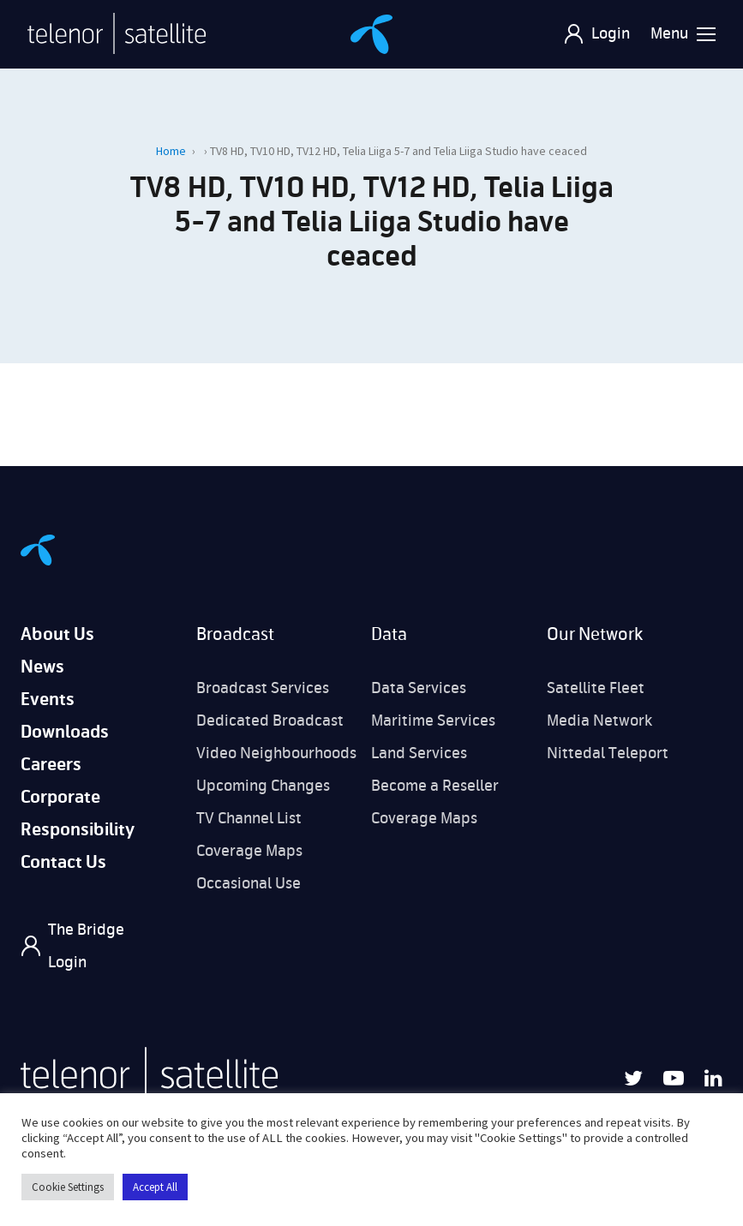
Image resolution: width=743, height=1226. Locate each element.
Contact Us (63, 862)
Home (171, 150)
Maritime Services (433, 720)
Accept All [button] (155, 1187)
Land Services (419, 753)
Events (48, 699)
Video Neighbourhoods (276, 753)
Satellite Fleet (595, 688)
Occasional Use (248, 883)
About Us (57, 634)
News (42, 667)
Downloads (65, 732)
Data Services (418, 688)
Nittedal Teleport (607, 753)
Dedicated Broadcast (270, 720)
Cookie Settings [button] (68, 1187)
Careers (51, 764)
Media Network (599, 720)
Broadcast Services (262, 688)
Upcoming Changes (263, 785)
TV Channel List (249, 818)
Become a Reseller (435, 785)
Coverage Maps (249, 850)
